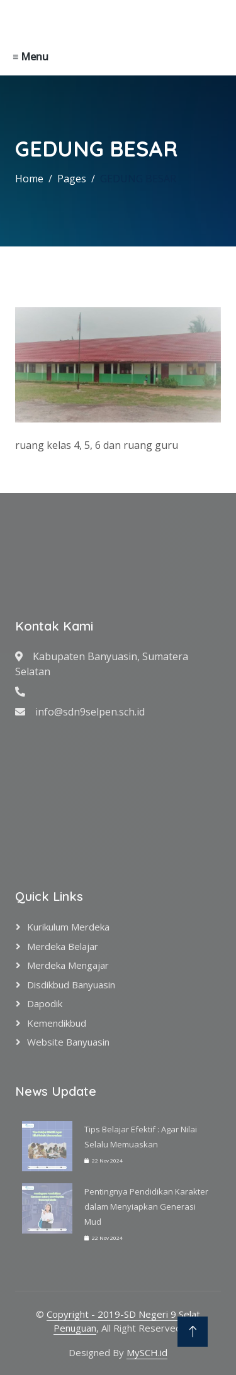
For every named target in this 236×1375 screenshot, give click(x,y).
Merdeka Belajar (62, 946)
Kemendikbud (56, 1023)
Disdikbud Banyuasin (71, 984)
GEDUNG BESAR (138, 178)
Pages (71, 178)
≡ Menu (30, 57)
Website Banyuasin (68, 1041)
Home (29, 178)
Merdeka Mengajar (68, 965)
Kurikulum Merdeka (68, 926)
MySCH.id (146, 1352)
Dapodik (44, 1003)
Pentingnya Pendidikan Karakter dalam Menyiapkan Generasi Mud (146, 1206)
